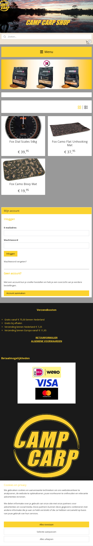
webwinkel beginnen (55, 540)
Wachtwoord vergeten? (15, 261)
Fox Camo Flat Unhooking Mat (70, 143)
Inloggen (10, 253)
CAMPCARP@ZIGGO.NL (46, 483)
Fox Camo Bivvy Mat (23, 184)
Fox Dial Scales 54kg (23, 141)
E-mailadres (10, 227)
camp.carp (8, 524)
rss (43, 540)
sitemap (36, 540)
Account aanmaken (15, 293)
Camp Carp (7, 517)
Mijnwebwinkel (83, 540)
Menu (46, 52)
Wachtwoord (11, 240)
